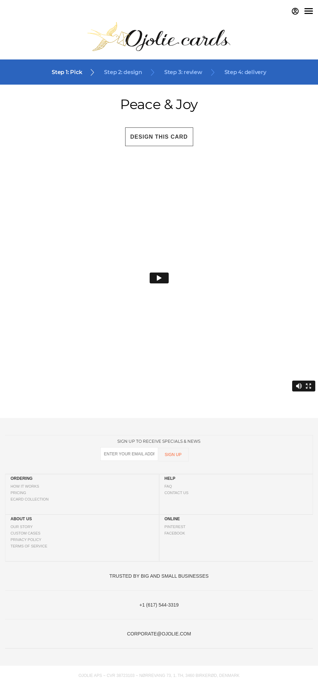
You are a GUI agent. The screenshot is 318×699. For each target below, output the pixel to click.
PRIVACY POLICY (26, 540)
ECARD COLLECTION (30, 499)
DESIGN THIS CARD (159, 137)
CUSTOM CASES (25, 533)
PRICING (18, 493)
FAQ (168, 486)
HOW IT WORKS (25, 486)
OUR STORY (22, 527)
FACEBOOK (175, 533)
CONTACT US (177, 493)
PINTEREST (175, 527)
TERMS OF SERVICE (29, 546)
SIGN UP (173, 454)
